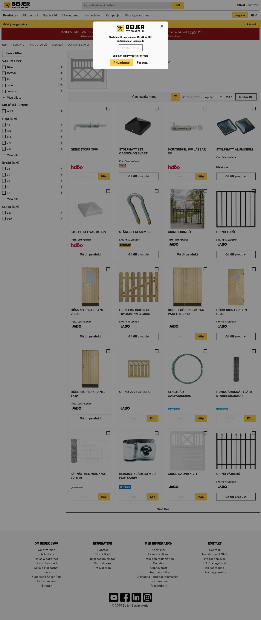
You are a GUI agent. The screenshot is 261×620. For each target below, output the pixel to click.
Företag (142, 62)
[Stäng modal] (162, 26)
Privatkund (121, 62)
